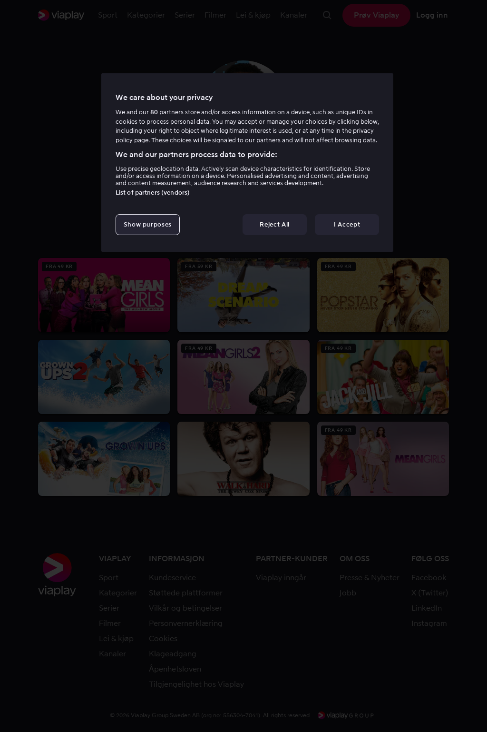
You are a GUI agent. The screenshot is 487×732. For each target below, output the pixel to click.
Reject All (275, 224)
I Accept (347, 224)
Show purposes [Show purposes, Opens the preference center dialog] (148, 224)
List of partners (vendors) (153, 192)
